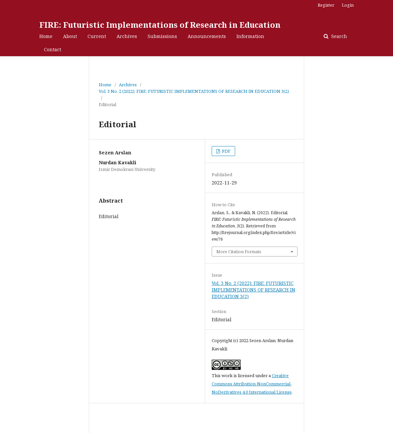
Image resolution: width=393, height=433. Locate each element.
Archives (127, 36)
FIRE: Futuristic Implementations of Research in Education (159, 24)
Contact (52, 49)
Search (338, 36)
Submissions (162, 36)
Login (348, 5)
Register (326, 5)
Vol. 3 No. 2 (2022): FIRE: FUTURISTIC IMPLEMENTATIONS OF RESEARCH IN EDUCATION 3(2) (194, 91)
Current (97, 36)
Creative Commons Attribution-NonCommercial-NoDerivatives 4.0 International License (252, 384)
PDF (226, 151)
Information (250, 36)
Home (46, 36)
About (70, 36)
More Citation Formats (238, 252)
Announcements (207, 36)
